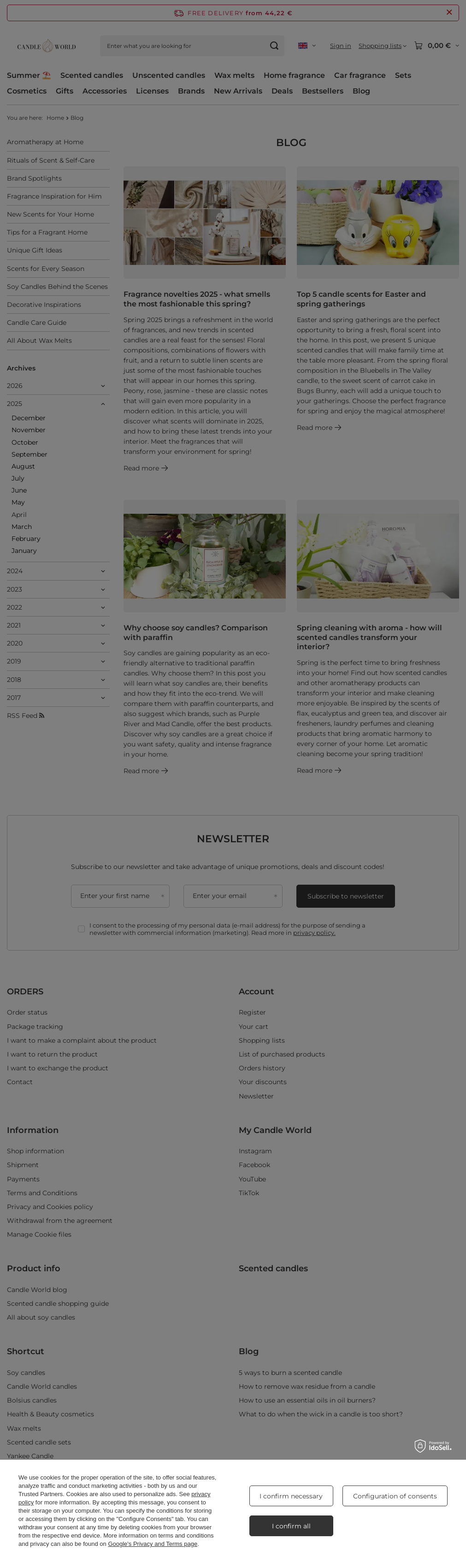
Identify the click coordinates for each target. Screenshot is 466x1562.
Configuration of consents (395, 1496)
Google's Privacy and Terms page (152, 1543)
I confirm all (291, 1526)
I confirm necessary (291, 1496)
